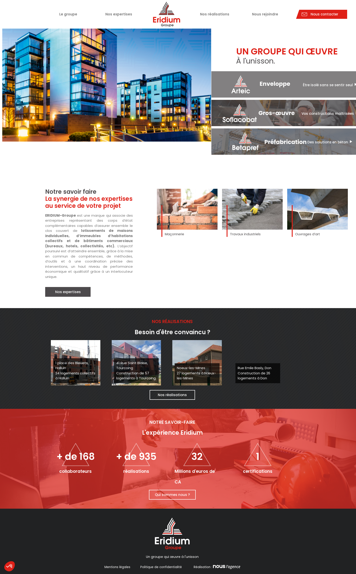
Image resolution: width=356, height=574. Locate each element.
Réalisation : (216, 567)
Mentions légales (117, 567)
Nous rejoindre (265, 14)
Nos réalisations (214, 14)
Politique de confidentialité (161, 567)
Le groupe (68, 14)
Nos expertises (118, 14)
